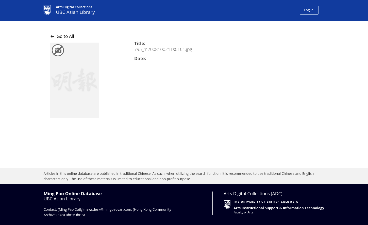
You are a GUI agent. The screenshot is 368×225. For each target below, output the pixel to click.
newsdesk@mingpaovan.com (107, 209)
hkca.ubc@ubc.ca (71, 214)
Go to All (62, 36)
